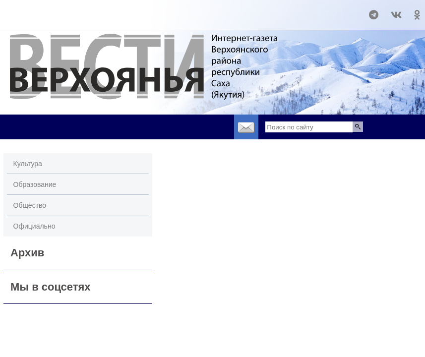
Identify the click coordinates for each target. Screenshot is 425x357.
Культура (27, 164)
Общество (30, 205)
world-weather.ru (22, 10)
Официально (34, 226)
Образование (35, 184)
